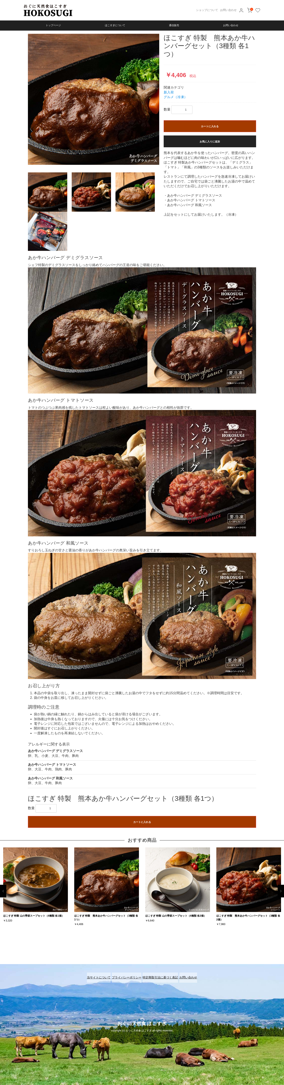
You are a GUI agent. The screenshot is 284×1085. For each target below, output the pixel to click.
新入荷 (169, 92)
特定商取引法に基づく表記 (162, 975)
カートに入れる (210, 126)
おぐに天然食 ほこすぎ (142, 1018)
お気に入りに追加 (210, 141)
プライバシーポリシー (124, 975)
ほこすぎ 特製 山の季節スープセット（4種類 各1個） (33, 915)
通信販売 (174, 25)
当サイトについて (93, 975)
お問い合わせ (228, 10)
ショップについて (207, 10)
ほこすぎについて (115, 25)
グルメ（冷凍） (175, 97)
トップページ (53, 25)
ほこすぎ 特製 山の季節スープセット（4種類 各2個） (175, 915)
